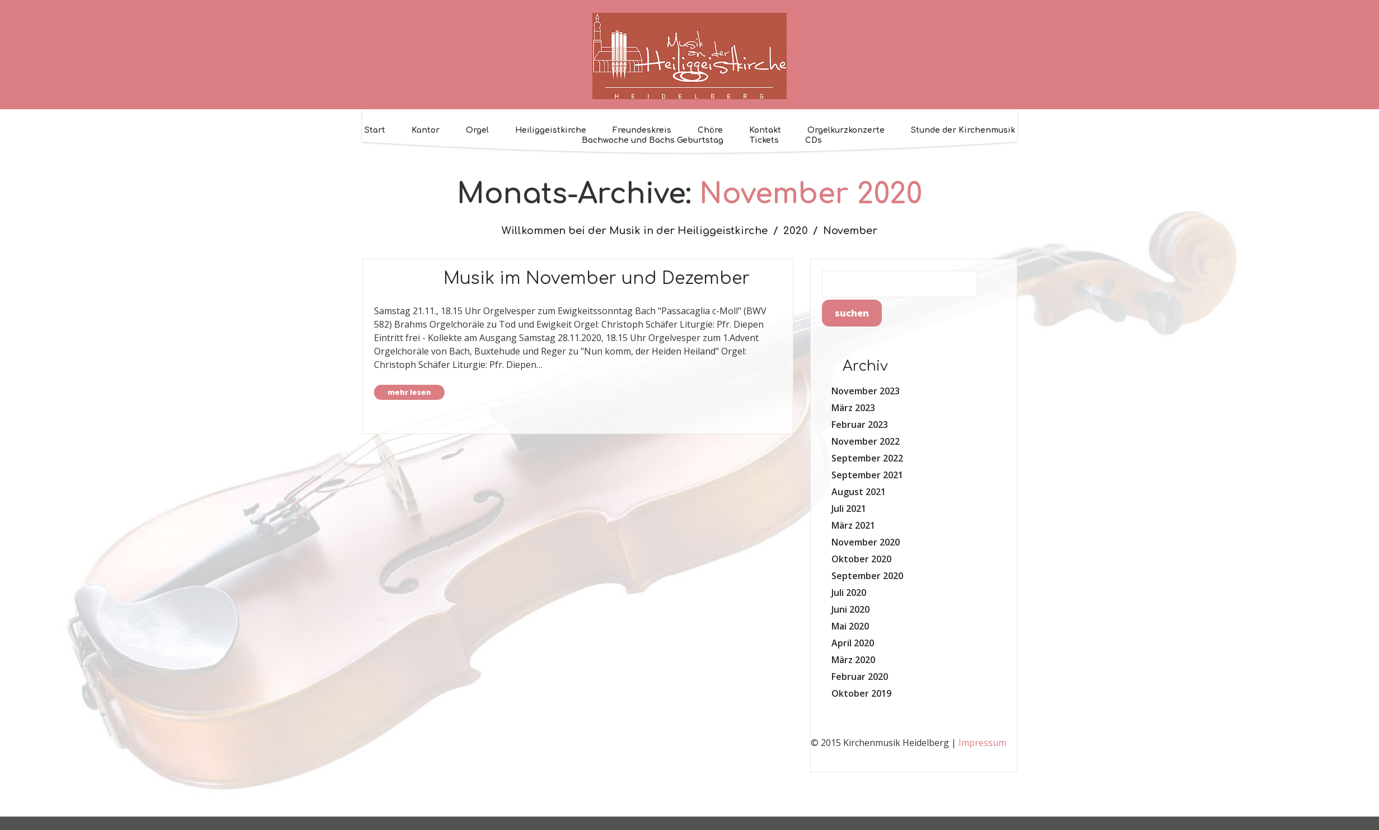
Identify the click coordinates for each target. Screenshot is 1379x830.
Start (374, 130)
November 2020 (865, 542)
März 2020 (853, 660)
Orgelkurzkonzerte (846, 130)
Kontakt (765, 130)
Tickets (764, 140)
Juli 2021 (848, 508)
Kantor (426, 130)
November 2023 (865, 391)
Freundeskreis (642, 130)
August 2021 (858, 492)
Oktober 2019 (861, 693)
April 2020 (852, 643)
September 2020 (867, 576)
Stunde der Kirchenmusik (963, 130)
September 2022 (867, 458)
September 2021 (867, 475)
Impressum (982, 742)
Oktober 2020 (861, 559)
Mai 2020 (850, 626)
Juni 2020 (850, 609)
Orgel (477, 130)
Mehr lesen (409, 392)
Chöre (710, 130)
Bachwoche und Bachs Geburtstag (652, 140)
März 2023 (853, 408)
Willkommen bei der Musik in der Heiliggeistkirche (635, 230)
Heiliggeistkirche (550, 130)
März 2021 (853, 525)
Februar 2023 (859, 424)
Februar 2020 (859, 676)
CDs (813, 140)
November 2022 (865, 441)
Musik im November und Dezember (596, 278)
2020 (795, 230)
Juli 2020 (848, 592)
